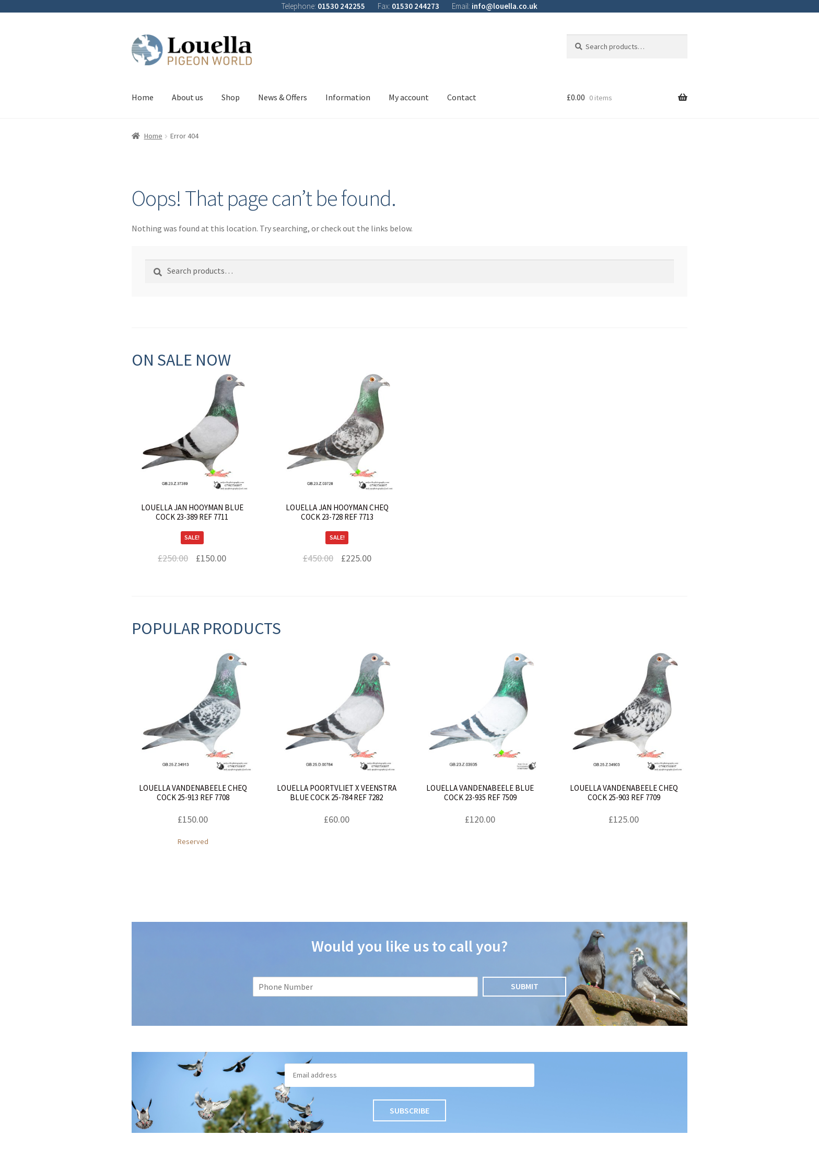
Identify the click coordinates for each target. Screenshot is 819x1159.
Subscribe (409, 1110)
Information (347, 97)
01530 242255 (341, 6)
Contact (461, 97)
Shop (230, 97)
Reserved (193, 747)
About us (187, 97)
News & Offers (282, 97)
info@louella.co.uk (504, 6)
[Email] (410, 1075)
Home (143, 97)
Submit (525, 986)
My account (409, 97)
